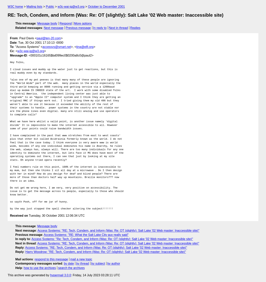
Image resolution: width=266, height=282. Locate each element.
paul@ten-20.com (49, 38)
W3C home (15, 6)
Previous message (78, 28)
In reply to (99, 28)
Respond (66, 23)
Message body (47, 23)
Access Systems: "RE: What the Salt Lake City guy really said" (86, 234)
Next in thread (118, 28)
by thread (82, 263)
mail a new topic (81, 259)
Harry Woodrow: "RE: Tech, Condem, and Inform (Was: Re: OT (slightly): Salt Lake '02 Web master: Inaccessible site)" (105, 251)
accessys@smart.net (57, 46)
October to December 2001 (106, 6)
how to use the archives (40, 268)
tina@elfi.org (84, 46)
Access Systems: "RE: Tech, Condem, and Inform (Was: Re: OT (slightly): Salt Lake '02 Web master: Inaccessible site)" (118, 230)
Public (50, 6)
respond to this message (51, 259)
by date (69, 263)
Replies (135, 28)
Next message (53, 28)
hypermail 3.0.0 (60, 275)
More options (83, 23)
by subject (98, 263)
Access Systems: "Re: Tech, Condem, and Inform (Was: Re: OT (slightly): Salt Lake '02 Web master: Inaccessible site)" (112, 239)
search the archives (71, 268)
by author (113, 263)
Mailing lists (34, 6)
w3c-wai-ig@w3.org (71, 6)
